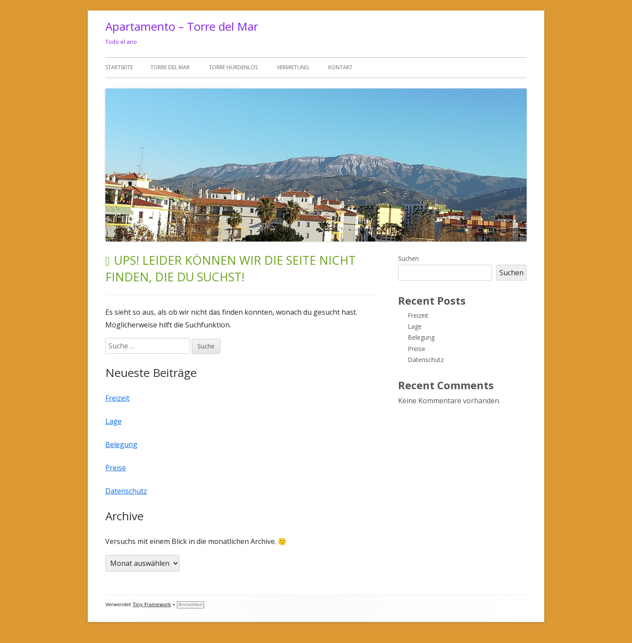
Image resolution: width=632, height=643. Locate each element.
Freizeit (117, 398)
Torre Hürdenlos (233, 67)
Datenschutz (126, 491)
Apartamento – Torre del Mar (181, 26)
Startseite (119, 67)
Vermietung (293, 67)
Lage (113, 421)
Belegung (121, 444)
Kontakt (340, 67)
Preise (115, 467)
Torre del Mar (170, 67)
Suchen (408, 258)
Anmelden (190, 604)
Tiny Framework (152, 604)
